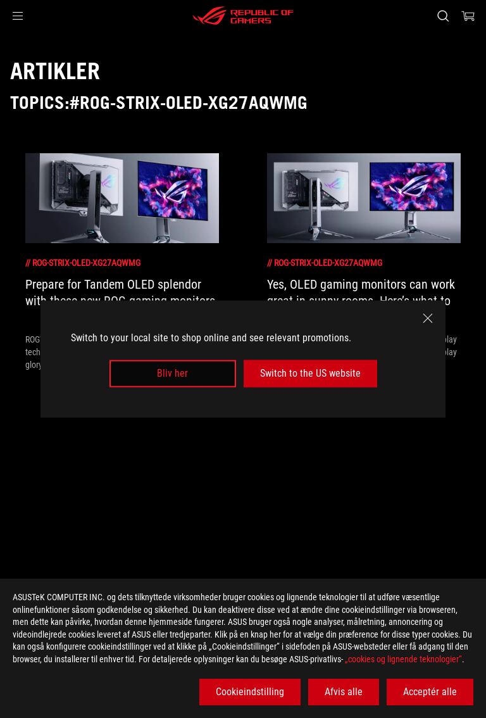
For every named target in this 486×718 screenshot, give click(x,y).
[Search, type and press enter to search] (443, 16)
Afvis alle (344, 692)
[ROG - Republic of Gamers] (243, 15)
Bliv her (172, 373)
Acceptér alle (430, 692)
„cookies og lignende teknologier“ (403, 659)
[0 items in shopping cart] (468, 16)
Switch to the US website (310, 373)
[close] (427, 318)
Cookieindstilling (250, 692)
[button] (17, 15)
